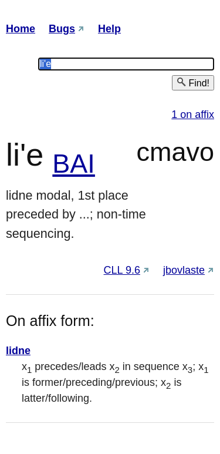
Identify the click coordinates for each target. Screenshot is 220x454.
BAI (73, 164)
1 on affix (192, 114)
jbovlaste (184, 270)
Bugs (62, 29)
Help (109, 29)
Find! (193, 82)
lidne (18, 351)
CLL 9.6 (122, 270)
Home (20, 29)
